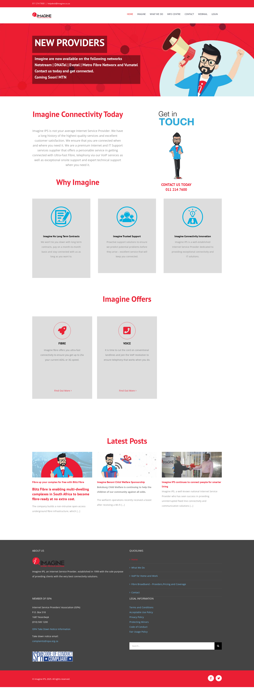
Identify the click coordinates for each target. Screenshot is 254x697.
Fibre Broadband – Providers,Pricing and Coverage (158, 584)
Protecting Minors (139, 622)
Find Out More (62, 390)
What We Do (138, 567)
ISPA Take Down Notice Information (51, 629)
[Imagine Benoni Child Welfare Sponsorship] (127, 465)
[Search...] (171, 646)
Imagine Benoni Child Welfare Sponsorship (121, 482)
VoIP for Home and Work (144, 575)
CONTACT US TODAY (176, 184)
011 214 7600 (38, 3)
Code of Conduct (138, 626)
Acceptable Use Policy (141, 612)
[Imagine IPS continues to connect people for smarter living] (192, 465)
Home (134, 559)
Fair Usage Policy (138, 631)
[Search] (218, 646)
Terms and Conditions (141, 607)
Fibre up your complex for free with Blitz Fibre (58, 482)
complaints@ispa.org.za (45, 641)
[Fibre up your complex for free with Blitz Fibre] (62, 465)
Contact (135, 592)
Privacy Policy (136, 617)
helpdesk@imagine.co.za (59, 3)
